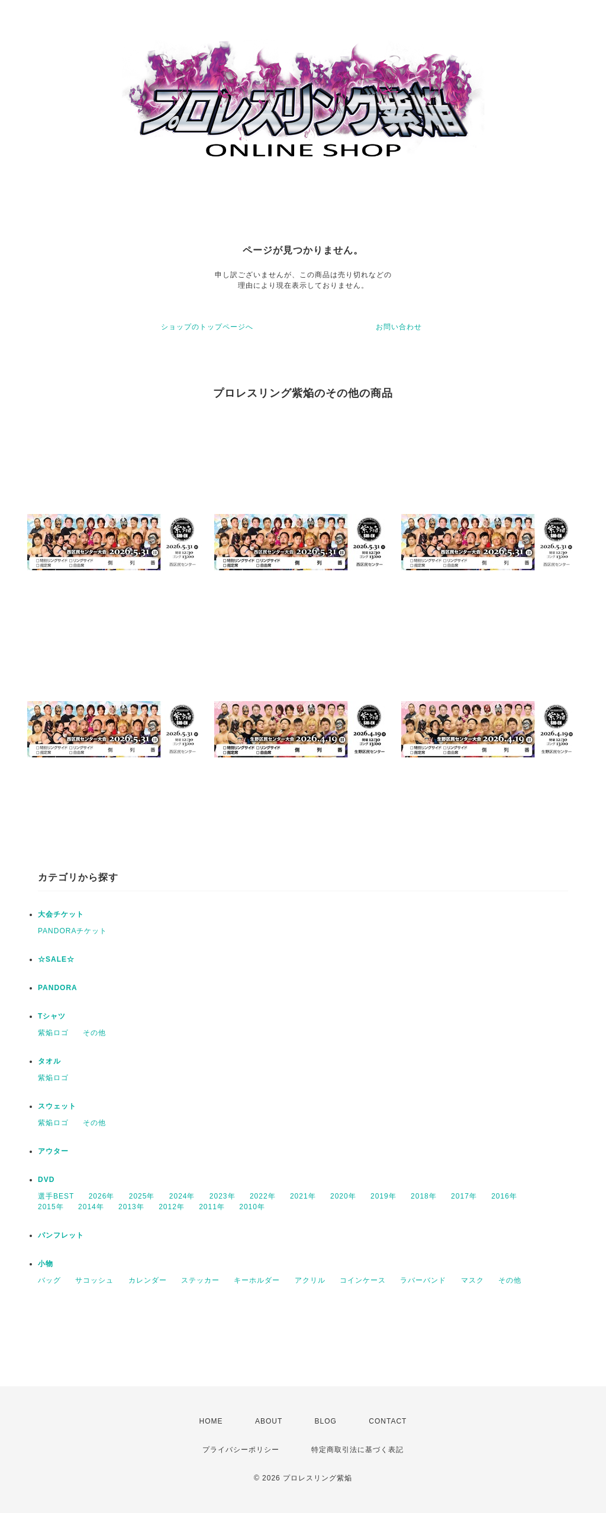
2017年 (464, 1196)
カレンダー (147, 1280)
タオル (49, 1061)
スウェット (57, 1106)
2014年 (91, 1207)
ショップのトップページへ (207, 327)
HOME (211, 1421)
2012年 (172, 1207)
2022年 (263, 1196)
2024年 (182, 1196)
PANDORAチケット (72, 931)
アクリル (310, 1280)
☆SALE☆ (56, 959)
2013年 (131, 1207)
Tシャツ (52, 1016)
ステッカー (200, 1280)
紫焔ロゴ (53, 1033)
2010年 (252, 1207)
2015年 (51, 1207)
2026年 (102, 1196)
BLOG (326, 1421)
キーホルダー (257, 1280)
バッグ (49, 1280)
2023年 (222, 1196)
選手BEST (56, 1196)
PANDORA (58, 988)
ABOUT (268, 1421)
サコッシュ (94, 1280)
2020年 (343, 1196)
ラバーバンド (423, 1280)
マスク (472, 1280)
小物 (45, 1264)
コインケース (363, 1280)
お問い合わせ (399, 327)
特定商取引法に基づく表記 (357, 1449)
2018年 (424, 1196)
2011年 (212, 1207)
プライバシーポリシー (240, 1449)
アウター (53, 1151)
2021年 (303, 1196)
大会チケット (61, 914)
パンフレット (61, 1235)
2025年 (142, 1196)
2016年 (504, 1196)
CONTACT (388, 1421)
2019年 (383, 1196)
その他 (94, 1033)
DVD (46, 1179)
